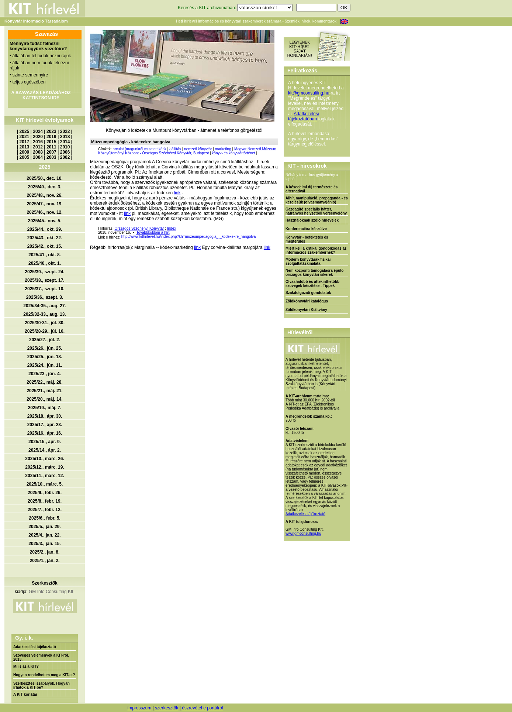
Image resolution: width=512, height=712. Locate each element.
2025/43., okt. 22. (44, 237)
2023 (51, 131)
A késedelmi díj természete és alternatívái (312, 189)
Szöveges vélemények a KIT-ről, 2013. (41, 657)
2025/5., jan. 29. (44, 526)
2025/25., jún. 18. (44, 356)
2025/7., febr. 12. (45, 509)
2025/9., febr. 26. (45, 492)
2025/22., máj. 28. (44, 382)
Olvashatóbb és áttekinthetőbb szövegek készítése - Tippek (312, 284)
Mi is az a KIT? (26, 666)
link (177, 192)
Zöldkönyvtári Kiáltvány (306, 310)
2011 (51, 147)
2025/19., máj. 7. (45, 407)
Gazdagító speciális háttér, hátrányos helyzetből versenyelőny (316, 211)
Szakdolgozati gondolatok (308, 293)
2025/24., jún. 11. (44, 365)
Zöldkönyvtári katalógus (307, 301)
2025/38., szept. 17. (44, 280)
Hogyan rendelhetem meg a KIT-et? (44, 675)
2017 (25, 141)
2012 (38, 147)
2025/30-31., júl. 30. (45, 322)
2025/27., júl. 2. (44, 339)
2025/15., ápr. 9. (44, 441)
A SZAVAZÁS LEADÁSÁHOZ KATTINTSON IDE (40, 95)
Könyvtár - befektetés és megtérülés (307, 239)
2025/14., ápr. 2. (44, 450)
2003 (51, 157)
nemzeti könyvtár (198, 149)
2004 (38, 157)
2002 (65, 157)
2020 (38, 136)
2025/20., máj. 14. (44, 399)
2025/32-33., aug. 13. (44, 314)
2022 (65, 131)
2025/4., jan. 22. (44, 535)
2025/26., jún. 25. (44, 348)
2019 (51, 136)
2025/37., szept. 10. (44, 288)
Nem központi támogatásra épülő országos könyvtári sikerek (314, 272)
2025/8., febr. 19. (45, 501)
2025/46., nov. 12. (44, 212)
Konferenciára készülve (306, 229)
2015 (51, 141)
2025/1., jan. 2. (45, 560)
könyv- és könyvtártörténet (233, 153)
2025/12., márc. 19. (44, 467)
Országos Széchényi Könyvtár (139, 228)
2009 (25, 152)
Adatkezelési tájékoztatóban (303, 116)
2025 (25, 131)
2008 (38, 152)
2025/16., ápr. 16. (44, 433)
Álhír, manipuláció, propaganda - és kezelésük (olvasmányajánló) (317, 200)
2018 (65, 136)
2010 (65, 147)
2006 (65, 152)
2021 (25, 136)
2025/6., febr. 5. (44, 518)
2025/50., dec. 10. (44, 178)
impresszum (139, 708)
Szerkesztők (44, 583)
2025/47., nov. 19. (44, 203)
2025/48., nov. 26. (44, 195)
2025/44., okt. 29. (44, 229)
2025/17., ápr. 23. (44, 424)
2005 (25, 157)
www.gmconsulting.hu (303, 533)
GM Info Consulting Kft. (52, 591)
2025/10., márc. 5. (45, 484)
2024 (38, 131)
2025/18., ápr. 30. (44, 416)
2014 (65, 141)
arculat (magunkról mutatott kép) (139, 149)
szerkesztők (166, 708)
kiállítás (175, 149)
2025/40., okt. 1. (44, 263)
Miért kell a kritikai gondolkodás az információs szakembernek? (316, 250)
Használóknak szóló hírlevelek (312, 220)
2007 (51, 152)
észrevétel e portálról (202, 708)
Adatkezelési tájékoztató (34, 647)
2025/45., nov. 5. (45, 220)
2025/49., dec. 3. (45, 186)
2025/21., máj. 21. (44, 390)
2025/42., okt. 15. (44, 246)
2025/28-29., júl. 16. (45, 331)
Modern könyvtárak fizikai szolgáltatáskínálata (308, 261)
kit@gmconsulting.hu (308, 93)
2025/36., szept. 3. (44, 297)
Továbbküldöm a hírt (152, 232)
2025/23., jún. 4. (44, 373)
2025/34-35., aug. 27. (44, 305)
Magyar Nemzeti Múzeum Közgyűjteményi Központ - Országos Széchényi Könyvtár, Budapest (187, 151)
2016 (38, 141)
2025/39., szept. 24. (44, 271)
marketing (223, 149)
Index (171, 228)
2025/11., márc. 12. (44, 475)
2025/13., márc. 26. (44, 458)
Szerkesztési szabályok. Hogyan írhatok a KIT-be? (41, 685)
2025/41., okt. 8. (44, 254)
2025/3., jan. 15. (44, 543)
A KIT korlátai (25, 694)
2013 (25, 147)
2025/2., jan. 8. (45, 552)
